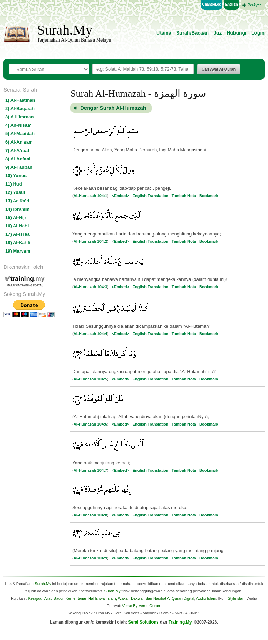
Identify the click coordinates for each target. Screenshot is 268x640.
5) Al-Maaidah (20, 133)
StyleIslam (237, 598)
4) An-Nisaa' (18, 125)
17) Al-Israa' (18, 234)
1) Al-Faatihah (20, 100)
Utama (163, 33)
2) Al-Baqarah (20, 108)
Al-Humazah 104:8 (90, 515)
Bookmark (208, 196)
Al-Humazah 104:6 (90, 424)
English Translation (150, 196)
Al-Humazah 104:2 (90, 241)
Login (258, 33)
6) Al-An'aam (18, 142)
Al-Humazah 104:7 (90, 470)
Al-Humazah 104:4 (90, 334)
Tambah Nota (184, 196)
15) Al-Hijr (16, 217)
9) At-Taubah (18, 167)
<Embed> (120, 196)
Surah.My (64, 30)
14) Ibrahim (17, 209)
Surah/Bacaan (192, 33)
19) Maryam (17, 251)
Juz (218, 33)
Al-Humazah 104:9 (90, 558)
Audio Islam (206, 598)
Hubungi (236, 33)
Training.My (180, 622)
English (231, 4)
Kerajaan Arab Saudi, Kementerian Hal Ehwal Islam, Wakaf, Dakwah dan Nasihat (97, 598)
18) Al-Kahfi (17, 242)
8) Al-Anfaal (17, 158)
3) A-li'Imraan (19, 116)
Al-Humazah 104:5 (90, 379)
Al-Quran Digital (180, 598)
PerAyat (254, 5)
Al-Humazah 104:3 (90, 287)
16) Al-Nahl (17, 225)
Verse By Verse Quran (141, 606)
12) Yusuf (15, 192)
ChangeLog (211, 4)
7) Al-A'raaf (17, 150)
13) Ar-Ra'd (17, 200)
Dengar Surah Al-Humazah (113, 108)
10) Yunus (16, 175)
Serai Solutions (143, 622)
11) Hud (13, 184)
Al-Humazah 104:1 (90, 196)
